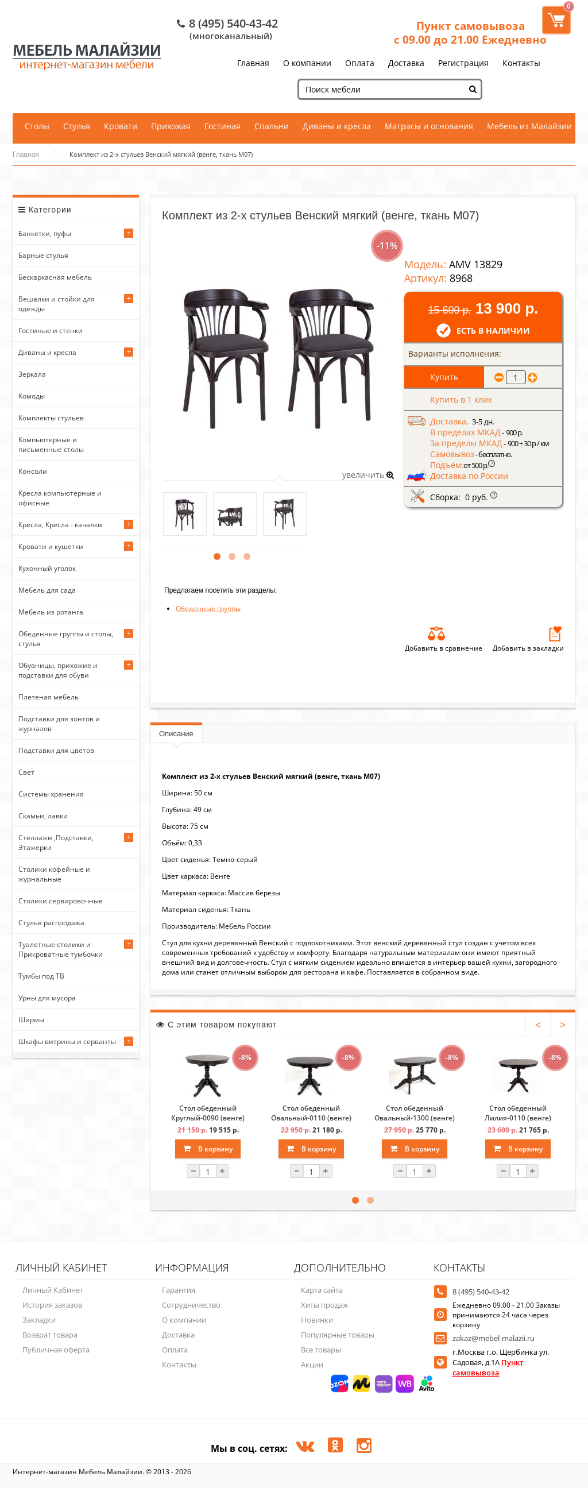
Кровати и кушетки (50, 546)
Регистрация (463, 62)
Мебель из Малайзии (529, 126)
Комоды (31, 396)
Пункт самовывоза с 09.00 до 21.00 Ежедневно (470, 33)
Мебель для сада (47, 590)
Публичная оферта (56, 1349)
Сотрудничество (191, 1305)
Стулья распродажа (51, 922)
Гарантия (178, 1290)
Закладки (39, 1320)
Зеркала (32, 374)
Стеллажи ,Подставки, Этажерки (56, 842)
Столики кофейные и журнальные (54, 874)
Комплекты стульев (51, 418)
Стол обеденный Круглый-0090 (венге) (208, 1113)
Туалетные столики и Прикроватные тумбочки (60, 949)
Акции (312, 1364)
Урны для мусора (47, 998)
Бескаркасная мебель (55, 277)
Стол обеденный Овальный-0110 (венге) (311, 1113)
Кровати (120, 126)
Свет (26, 772)
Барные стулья (43, 255)
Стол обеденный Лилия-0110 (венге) (518, 1113)
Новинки (317, 1320)
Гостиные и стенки (50, 330)
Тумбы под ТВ (41, 976)
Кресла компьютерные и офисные (60, 498)
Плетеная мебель (48, 697)
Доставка (406, 62)
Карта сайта (322, 1290)
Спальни (271, 126)
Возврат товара (50, 1334)
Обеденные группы (208, 608)
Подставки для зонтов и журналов (59, 723)
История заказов (52, 1305)
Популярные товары (337, 1334)
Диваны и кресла (337, 126)
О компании (307, 62)
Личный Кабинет (52, 1290)
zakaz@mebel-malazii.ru (493, 1338)
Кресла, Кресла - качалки (60, 525)
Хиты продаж (325, 1305)
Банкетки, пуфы (44, 233)
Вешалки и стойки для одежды (56, 304)
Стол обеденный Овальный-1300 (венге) (414, 1113)
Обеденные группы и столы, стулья (65, 638)
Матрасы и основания (429, 126)
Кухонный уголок (47, 568)
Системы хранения (51, 794)
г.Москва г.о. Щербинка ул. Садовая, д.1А (500, 1362)
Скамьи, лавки (43, 816)
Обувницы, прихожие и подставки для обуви (58, 670)
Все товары (321, 1349)
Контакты (521, 62)
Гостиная (222, 126)
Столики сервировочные (60, 901)
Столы (37, 126)
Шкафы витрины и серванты (67, 1041)
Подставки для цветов (56, 750)
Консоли (32, 471)
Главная (253, 62)
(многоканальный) (230, 35)
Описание (176, 733)
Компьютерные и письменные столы (51, 444)
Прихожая (171, 126)
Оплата (359, 62)
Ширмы (31, 1020)
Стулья (76, 126)
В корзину (208, 1149)
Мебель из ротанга (50, 612)
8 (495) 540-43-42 (233, 23)
